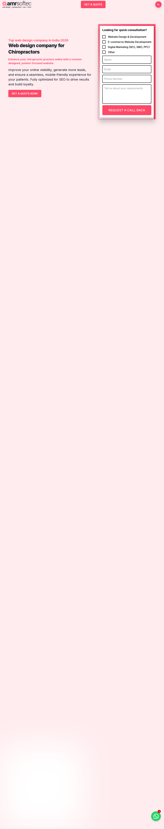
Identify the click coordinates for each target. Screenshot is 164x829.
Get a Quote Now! (25, 93)
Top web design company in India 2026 (38, 40)
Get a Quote (93, 4)
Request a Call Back (126, 110)
